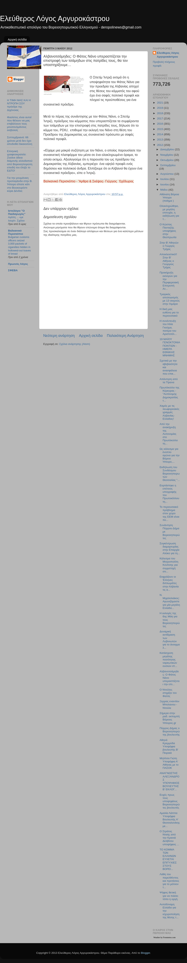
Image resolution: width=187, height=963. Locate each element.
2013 (160, 139)
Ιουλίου (165, 179)
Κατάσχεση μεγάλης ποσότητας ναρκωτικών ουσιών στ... (168, 659)
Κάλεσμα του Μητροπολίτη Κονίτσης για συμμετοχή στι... (169, 565)
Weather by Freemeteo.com (164, 937)
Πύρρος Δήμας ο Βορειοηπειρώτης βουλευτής (170, 731)
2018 (160, 113)
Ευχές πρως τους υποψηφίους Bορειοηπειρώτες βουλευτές (170, 801)
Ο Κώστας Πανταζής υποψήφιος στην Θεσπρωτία (168, 231)
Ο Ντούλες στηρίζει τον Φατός (168, 693)
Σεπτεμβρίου (168, 165)
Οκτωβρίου (167, 160)
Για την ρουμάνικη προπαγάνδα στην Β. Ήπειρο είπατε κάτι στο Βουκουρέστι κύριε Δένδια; (19, 184)
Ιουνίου (165, 184)
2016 (160, 123)
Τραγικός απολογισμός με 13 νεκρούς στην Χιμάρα (170, 299)
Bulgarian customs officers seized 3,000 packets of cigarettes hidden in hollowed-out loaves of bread (19, 245)
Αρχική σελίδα (17, 39)
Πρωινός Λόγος (18, 263)
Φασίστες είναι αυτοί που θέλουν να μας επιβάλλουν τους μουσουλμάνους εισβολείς (19, 124)
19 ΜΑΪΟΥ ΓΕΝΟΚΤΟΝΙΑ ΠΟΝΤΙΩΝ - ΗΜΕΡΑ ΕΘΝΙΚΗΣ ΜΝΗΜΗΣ (170, 347)
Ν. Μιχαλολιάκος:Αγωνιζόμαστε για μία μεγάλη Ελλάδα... (170, 601)
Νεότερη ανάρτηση (59, 335)
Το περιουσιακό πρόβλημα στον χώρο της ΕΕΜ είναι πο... (169, 513)
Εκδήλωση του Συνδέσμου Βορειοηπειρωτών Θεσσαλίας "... (170, 474)
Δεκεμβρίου (167, 149)
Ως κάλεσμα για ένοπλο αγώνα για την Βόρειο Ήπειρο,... (170, 455)
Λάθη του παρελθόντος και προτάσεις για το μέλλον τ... (169, 881)
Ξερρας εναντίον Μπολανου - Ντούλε (169, 704)
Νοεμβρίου (167, 154)
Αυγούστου (167, 173)
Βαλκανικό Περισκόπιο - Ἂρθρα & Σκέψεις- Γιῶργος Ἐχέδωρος (88, 181)
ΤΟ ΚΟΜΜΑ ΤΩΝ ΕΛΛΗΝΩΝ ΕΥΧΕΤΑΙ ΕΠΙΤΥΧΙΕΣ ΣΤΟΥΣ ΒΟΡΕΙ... (168, 859)
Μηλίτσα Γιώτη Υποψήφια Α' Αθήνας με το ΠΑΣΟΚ (169, 763)
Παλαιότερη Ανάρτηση (125, 335)
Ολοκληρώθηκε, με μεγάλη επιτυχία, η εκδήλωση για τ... (169, 212)
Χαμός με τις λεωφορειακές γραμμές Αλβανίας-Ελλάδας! (169, 412)
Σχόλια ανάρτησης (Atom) (74, 343)
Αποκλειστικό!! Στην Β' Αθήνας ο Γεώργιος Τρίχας (168, 261)
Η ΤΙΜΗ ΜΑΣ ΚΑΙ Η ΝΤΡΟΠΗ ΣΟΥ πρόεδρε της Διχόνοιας (19, 105)
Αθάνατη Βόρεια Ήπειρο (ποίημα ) (169, 197)
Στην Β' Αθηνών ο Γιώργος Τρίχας (169, 246)
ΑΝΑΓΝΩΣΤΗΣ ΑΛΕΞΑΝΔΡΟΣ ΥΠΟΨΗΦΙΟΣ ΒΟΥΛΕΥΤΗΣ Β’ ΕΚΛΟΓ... (170, 781)
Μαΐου (164, 189)
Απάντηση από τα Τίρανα (169, 381)
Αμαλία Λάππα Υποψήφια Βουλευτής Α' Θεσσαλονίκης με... (170, 820)
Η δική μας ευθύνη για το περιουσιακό (169, 312)
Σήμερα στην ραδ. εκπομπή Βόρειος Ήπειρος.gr (170, 718)
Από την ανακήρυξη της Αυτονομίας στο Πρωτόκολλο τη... (169, 434)
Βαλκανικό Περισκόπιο (15, 232)
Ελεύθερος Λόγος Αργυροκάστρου (55, 18)
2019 (160, 107)
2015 (160, 129)
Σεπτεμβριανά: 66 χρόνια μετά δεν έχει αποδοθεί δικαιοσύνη (19, 140)
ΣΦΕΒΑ (13, 270)
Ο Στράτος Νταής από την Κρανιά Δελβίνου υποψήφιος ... (169, 838)
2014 (160, 134)
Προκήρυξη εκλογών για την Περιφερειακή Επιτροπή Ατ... (169, 280)
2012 (160, 144)
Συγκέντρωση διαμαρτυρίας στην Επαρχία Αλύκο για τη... (170, 548)
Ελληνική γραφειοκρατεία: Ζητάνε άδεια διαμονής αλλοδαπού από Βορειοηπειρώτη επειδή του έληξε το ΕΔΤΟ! (19, 161)
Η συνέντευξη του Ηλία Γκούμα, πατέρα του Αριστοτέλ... (168, 327)
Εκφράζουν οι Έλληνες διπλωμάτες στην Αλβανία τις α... (169, 583)
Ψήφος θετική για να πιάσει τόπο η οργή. (169, 895)
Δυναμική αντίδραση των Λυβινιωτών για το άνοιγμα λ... (170, 639)
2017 (160, 118)
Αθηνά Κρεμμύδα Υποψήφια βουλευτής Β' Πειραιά (169, 747)
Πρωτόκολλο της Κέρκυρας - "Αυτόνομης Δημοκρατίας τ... (169, 394)
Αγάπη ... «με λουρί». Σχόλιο (16, 219)
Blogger (145, 952)
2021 (160, 102)
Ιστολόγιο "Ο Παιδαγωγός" (16, 212)
